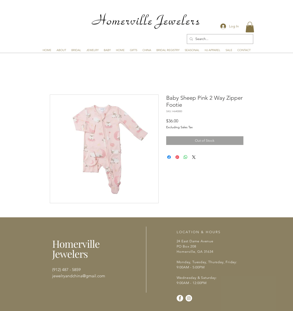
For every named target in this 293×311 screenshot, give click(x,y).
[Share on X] (193, 157)
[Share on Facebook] (169, 157)
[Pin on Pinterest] (177, 157)
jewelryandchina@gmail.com (78, 275)
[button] (249, 27)
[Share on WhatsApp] (185, 157)
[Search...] (219, 39)
